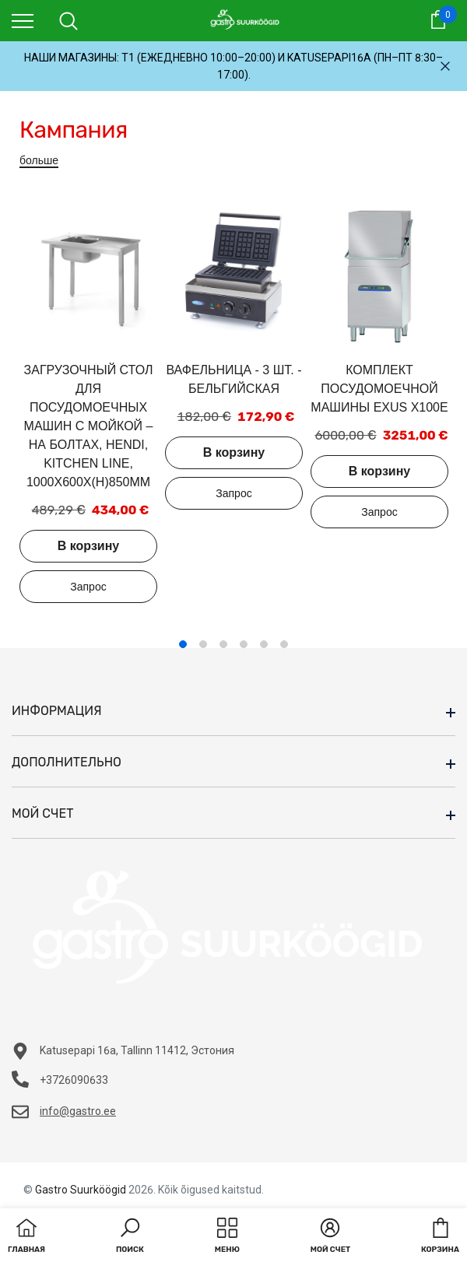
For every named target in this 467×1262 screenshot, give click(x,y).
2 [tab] (203, 644)
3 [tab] (223, 644)
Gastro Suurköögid (80, 1189)
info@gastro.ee (78, 1111)
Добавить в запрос (88, 586)
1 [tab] (183, 644)
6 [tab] (284, 644)
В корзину (88, 545)
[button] (130, 1237)
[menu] (22, 20)
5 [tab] (264, 644)
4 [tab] (244, 644)
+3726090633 (74, 1080)
